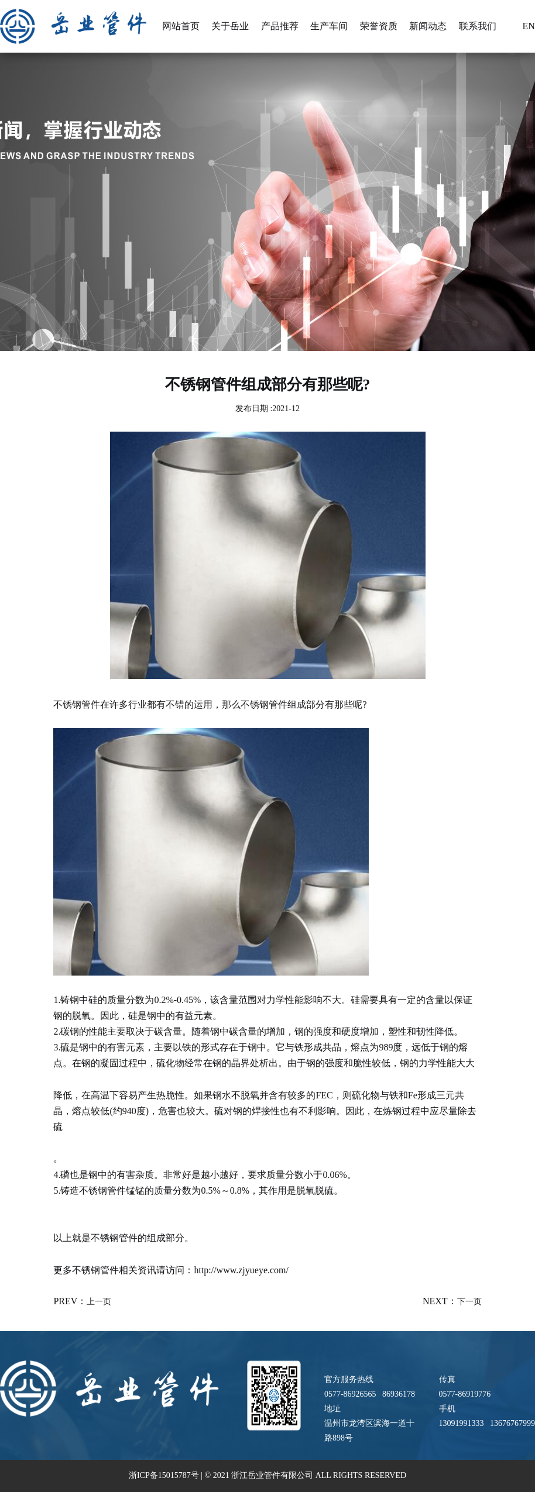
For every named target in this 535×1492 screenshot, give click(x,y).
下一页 (469, 1301)
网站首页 (181, 26)
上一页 (99, 1301)
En (522, 26)
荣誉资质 (378, 26)
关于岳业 (230, 26)
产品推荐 (280, 26)
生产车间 (329, 26)
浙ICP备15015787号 (165, 1475)
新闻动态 (428, 26)
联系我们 (477, 26)
